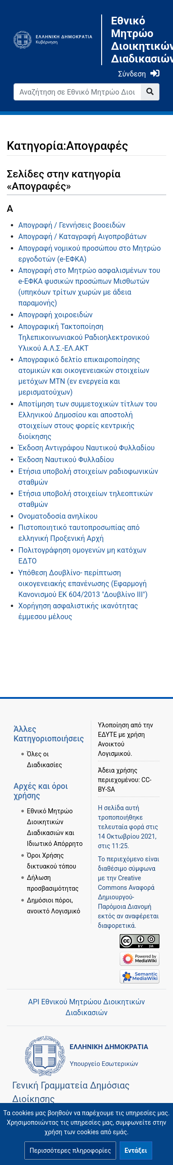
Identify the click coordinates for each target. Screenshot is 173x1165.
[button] (70, 1150)
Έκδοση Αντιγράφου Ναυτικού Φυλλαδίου (87, 448)
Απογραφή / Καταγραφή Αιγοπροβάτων (83, 236)
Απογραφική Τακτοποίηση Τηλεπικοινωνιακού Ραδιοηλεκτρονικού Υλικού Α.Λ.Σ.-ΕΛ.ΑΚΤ (84, 337)
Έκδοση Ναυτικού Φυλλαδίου (66, 459)
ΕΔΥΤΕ (107, 734)
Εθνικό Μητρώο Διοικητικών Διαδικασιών (135, 39)
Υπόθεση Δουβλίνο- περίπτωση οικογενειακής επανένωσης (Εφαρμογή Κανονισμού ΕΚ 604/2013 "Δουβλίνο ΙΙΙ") (83, 583)
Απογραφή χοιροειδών (56, 314)
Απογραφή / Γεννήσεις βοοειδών (72, 225)
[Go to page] (150, 91)
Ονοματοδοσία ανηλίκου (58, 516)
